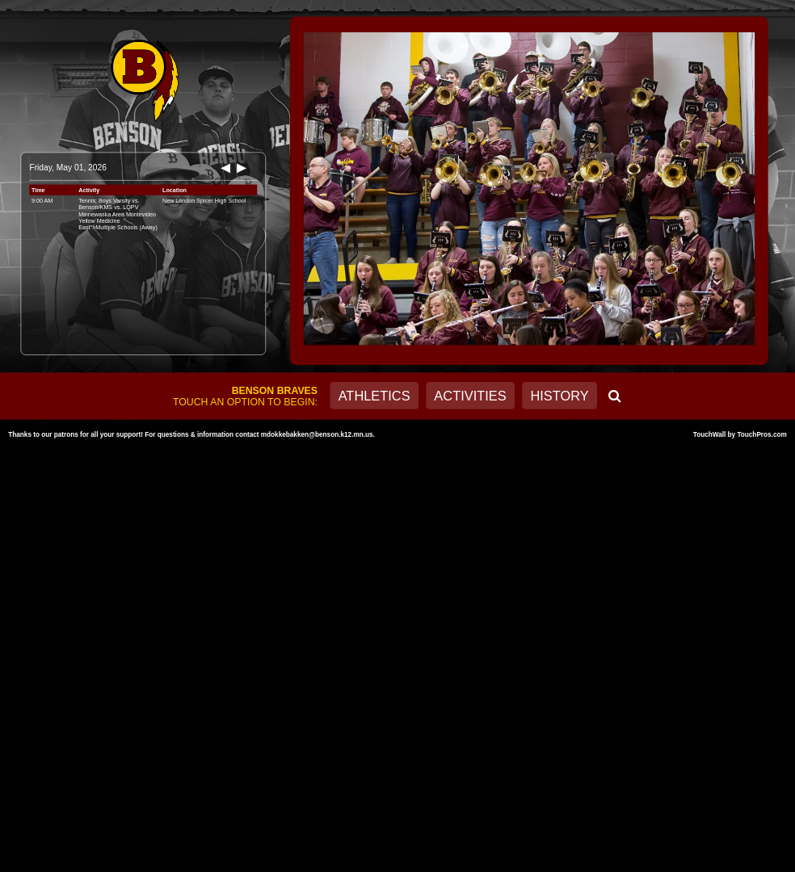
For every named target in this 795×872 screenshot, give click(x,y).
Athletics (374, 395)
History (559, 395)
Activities (470, 395)
